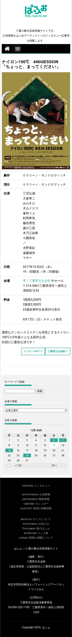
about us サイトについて (36, 519)
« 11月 (18, 465)
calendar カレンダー (36, 503)
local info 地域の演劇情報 (36, 508)
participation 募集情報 (36, 499)
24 (27, 455)
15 (9, 450)
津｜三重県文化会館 (36, 281)
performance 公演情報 (36, 494)
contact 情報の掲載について (36, 537)
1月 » (54, 465)
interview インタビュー (36, 485)
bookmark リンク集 (36, 533)
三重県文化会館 (56, 351)
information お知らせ (36, 523)
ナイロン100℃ (31, 351)
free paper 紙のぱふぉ (36, 528)
